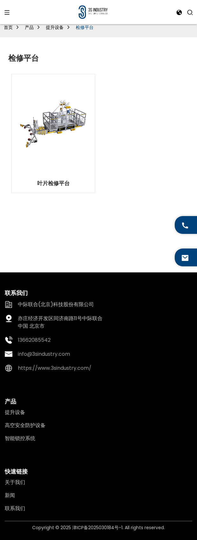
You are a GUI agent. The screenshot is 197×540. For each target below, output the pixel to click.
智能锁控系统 (20, 438)
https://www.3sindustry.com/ (54, 368)
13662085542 (34, 340)
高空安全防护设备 (25, 425)
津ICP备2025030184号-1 (97, 527)
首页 (8, 27)
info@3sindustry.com (44, 354)
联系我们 (15, 508)
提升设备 (55, 27)
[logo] (93, 12)
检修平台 (85, 27)
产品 (29, 27)
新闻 (10, 495)
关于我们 (15, 482)
